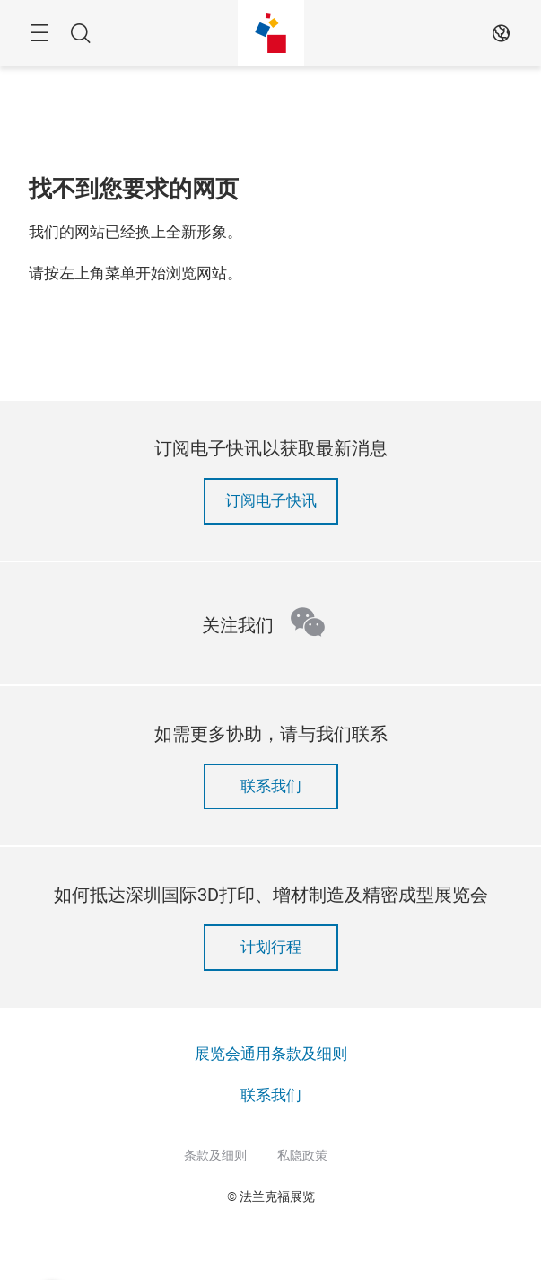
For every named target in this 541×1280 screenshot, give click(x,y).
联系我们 (270, 786)
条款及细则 (215, 1155)
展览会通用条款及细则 (271, 1054)
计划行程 (270, 947)
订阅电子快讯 (271, 500)
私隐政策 (302, 1155)
